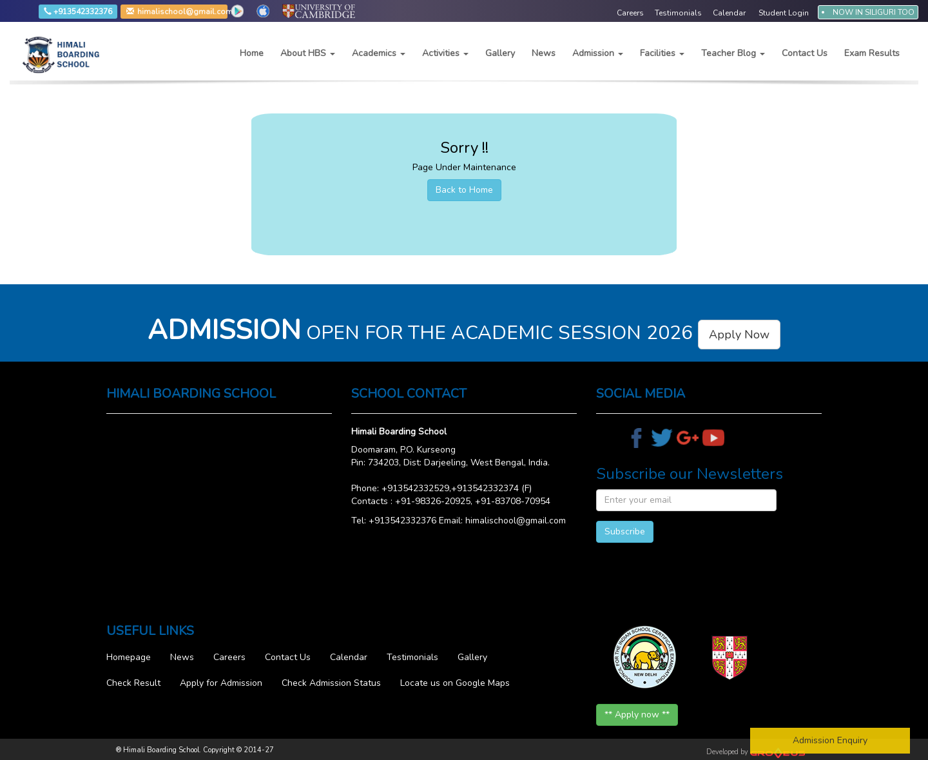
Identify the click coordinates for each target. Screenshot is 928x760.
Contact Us (804, 53)
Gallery (500, 53)
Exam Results (872, 53)
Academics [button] (378, 53)
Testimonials (412, 657)
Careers (229, 657)
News (544, 53)
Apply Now (739, 334)
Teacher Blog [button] (733, 53)
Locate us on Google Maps (455, 683)
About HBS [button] (307, 53)
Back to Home (464, 190)
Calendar (348, 657)
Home (252, 53)
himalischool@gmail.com (148, 12)
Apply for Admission (221, 683)
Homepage (128, 657)
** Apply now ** (637, 714)
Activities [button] (445, 53)
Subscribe (624, 531)
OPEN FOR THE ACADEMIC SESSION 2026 (464, 333)
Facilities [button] (662, 53)
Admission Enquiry (830, 740)
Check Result (133, 683)
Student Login (784, 13)
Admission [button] (597, 53)
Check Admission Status (331, 683)
